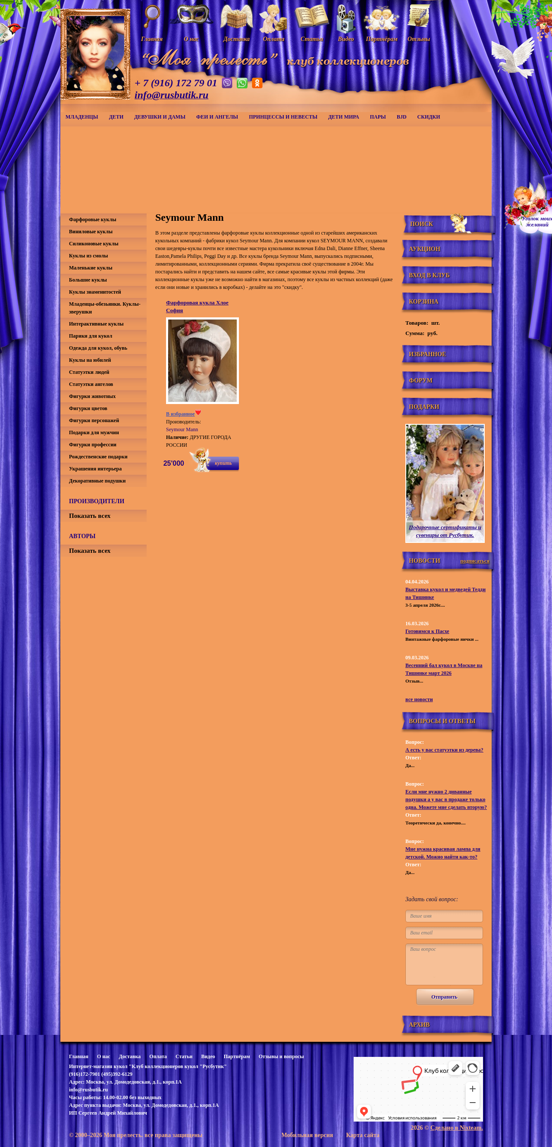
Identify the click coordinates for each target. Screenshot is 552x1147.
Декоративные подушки (97, 481)
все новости (419, 699)
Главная (78, 1056)
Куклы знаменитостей (95, 292)
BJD (402, 117)
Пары (378, 117)
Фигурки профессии (92, 445)
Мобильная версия (307, 1135)
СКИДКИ (428, 117)
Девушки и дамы (159, 117)
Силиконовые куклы (94, 244)
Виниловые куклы (91, 232)
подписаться (474, 561)
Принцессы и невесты (283, 117)
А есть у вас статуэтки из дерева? (444, 750)
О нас (103, 1056)
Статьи (184, 1056)
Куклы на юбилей (90, 360)
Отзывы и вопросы (281, 1056)
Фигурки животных (92, 396)
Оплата (158, 1056)
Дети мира (343, 117)
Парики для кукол (90, 336)
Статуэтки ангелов (91, 384)
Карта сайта (363, 1135)
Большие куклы (88, 280)
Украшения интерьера (95, 469)
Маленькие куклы (91, 268)
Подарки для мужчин (94, 432)
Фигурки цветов (88, 408)
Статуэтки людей (89, 372)
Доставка (130, 1056)
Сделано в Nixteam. (456, 1128)
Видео (208, 1056)
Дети (116, 117)
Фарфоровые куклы (92, 219)
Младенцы (82, 117)
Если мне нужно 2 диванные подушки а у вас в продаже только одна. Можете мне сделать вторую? (446, 799)
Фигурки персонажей (94, 420)
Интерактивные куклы (96, 324)
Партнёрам (237, 1056)
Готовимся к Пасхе (427, 631)
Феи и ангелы (217, 117)
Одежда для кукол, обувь (98, 348)
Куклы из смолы (88, 256)
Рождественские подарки (98, 457)
